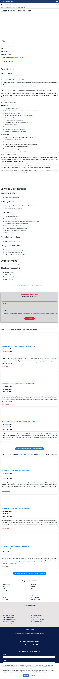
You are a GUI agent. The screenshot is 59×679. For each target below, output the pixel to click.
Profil (4, 660)
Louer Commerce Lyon (8, 617)
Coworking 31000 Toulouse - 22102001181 (16, 508)
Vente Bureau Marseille (36, 611)
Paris (4, 586)
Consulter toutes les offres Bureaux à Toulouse (29, 448)
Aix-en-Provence (35, 597)
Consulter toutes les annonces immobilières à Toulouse (29, 573)
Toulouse (5, 593)
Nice (4, 595)
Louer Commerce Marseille (9, 619)
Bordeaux (33, 586)
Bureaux (8, 7)
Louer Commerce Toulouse (9, 623)
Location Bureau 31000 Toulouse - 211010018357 (18, 384)
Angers (32, 595)
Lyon (4, 588)
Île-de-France (6, 584)
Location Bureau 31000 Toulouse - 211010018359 (18, 346)
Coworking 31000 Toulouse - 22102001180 (16, 546)
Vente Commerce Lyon (36, 617)
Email (4, 654)
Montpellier (5, 599)
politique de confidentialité (36, 315)
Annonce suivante (37, 285)
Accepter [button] (26, 675)
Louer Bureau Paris (7, 613)
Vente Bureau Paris (35, 613)
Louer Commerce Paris (8, 621)
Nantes (4, 597)
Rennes (32, 590)
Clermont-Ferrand (35, 599)
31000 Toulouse (21, 7)
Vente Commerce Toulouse (37, 623)
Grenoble (33, 593)
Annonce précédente (23, 285)
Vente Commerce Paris (36, 621)
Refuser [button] (33, 675)
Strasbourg (33, 584)
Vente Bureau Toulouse (36, 615)
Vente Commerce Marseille (37, 619)
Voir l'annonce (6, 366)
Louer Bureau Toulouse (8, 615)
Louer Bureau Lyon (7, 608)
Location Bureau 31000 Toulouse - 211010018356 (18, 421)
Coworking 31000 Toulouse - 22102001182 (16, 471)
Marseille (5, 590)
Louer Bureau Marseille (8, 611)
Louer (14, 7)
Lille (32, 588)
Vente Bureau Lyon (35, 608)
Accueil (2, 7)
